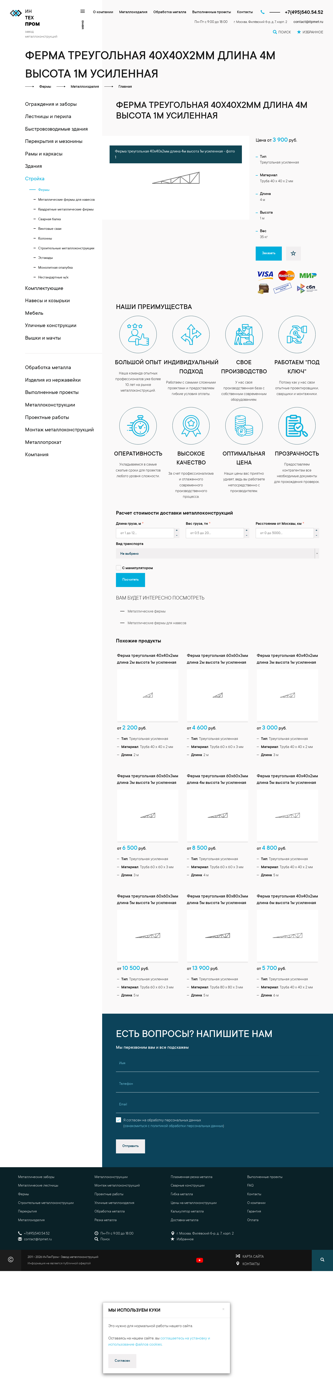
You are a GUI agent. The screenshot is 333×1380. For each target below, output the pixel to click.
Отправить (130, 1146)
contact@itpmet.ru (308, 22)
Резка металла (106, 1220)
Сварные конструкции (188, 1186)
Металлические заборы (36, 1177)
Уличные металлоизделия (114, 1203)
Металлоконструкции (111, 1177)
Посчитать (130, 580)
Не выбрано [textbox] (129, 554)
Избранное (182, 1239)
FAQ (250, 1186)
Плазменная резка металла (191, 1177)
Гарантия (254, 1211)
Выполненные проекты (211, 12)
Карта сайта (253, 1257)
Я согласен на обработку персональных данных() (173, 1123)
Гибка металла (182, 1194)
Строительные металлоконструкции (46, 1203)
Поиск (102, 1239)
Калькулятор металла (187, 1211)
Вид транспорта (129, 544)
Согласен (122, 1361)
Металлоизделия (133, 12)
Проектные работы (109, 1194)
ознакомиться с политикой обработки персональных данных (173, 1126)
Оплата (252, 1220)
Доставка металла (184, 1220)
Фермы (23, 1194)
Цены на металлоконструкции (194, 1203)
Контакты (245, 12)
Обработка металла (169, 12)
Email (123, 1104)
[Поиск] (322, 1260)
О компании (103, 12)
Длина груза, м (128, 524)
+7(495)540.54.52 (304, 12)
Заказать (268, 253)
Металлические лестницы (38, 1186)
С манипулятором (137, 568)
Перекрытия (27, 1211)
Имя (122, 1063)
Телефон (126, 1084)
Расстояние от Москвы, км (279, 524)
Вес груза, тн (197, 524)
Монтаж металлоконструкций (117, 1186)
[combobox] (217, 553)
